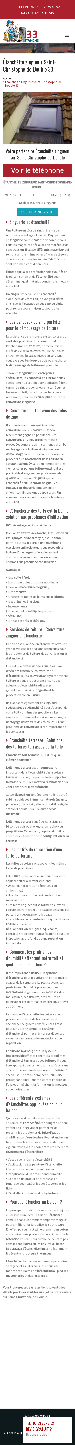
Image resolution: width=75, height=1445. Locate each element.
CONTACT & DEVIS (40, 13)
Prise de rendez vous (37, 212)
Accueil (8, 78)
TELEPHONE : (38, 6)
